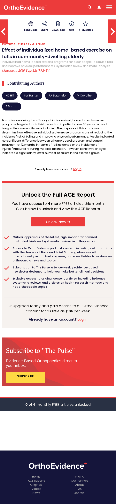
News (36, 493)
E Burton (11, 106)
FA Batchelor (58, 95)
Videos (36, 489)
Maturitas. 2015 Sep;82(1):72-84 (25, 70)
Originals (36, 485)
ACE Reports (36, 481)
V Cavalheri (85, 95)
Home (36, 477)
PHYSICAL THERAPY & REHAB (23, 44)
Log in (77, 169)
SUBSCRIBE (25, 376)
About (79, 485)
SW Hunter (31, 95)
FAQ (79, 489)
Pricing (79, 477)
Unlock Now (58, 221)
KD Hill (10, 95)
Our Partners (80, 481)
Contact (80, 493)
